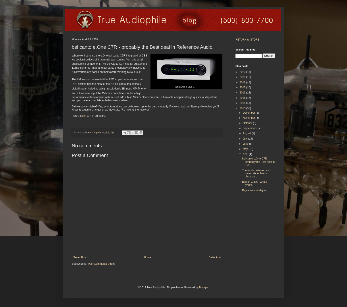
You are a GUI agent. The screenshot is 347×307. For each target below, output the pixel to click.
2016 (243, 92)
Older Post (214, 257)
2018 (243, 82)
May (246, 149)
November (249, 117)
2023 (243, 72)
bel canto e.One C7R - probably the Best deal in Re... (258, 162)
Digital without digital (254, 190)
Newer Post (80, 257)
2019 (243, 77)
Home (147, 257)
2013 (243, 108)
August (247, 133)
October (248, 123)
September (249, 128)
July (245, 138)
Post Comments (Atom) (102, 263)
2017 (243, 87)
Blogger (203, 287)
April (246, 154)
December (249, 112)
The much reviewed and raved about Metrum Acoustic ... (256, 173)
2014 (243, 103)
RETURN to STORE (247, 39)
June (246, 143)
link (84, 115)
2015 (243, 97)
